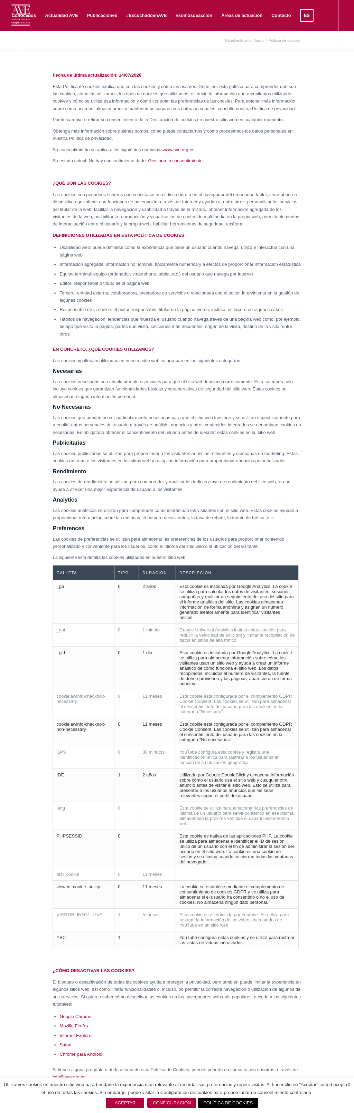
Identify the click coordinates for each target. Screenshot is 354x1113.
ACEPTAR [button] (125, 1102)
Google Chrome (75, 1016)
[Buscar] (29, 46)
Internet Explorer (76, 1035)
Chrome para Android (80, 1054)
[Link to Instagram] (40, 77)
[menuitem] (23, 15)
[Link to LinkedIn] (19, 77)
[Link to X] (9, 77)
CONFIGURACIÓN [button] (172, 1102)
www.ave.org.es (178, 149)
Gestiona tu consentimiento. (176, 160)
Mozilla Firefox (73, 1025)
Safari (65, 1044)
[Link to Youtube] (30, 77)
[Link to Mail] (50, 77)
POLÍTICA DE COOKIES (228, 1102)
